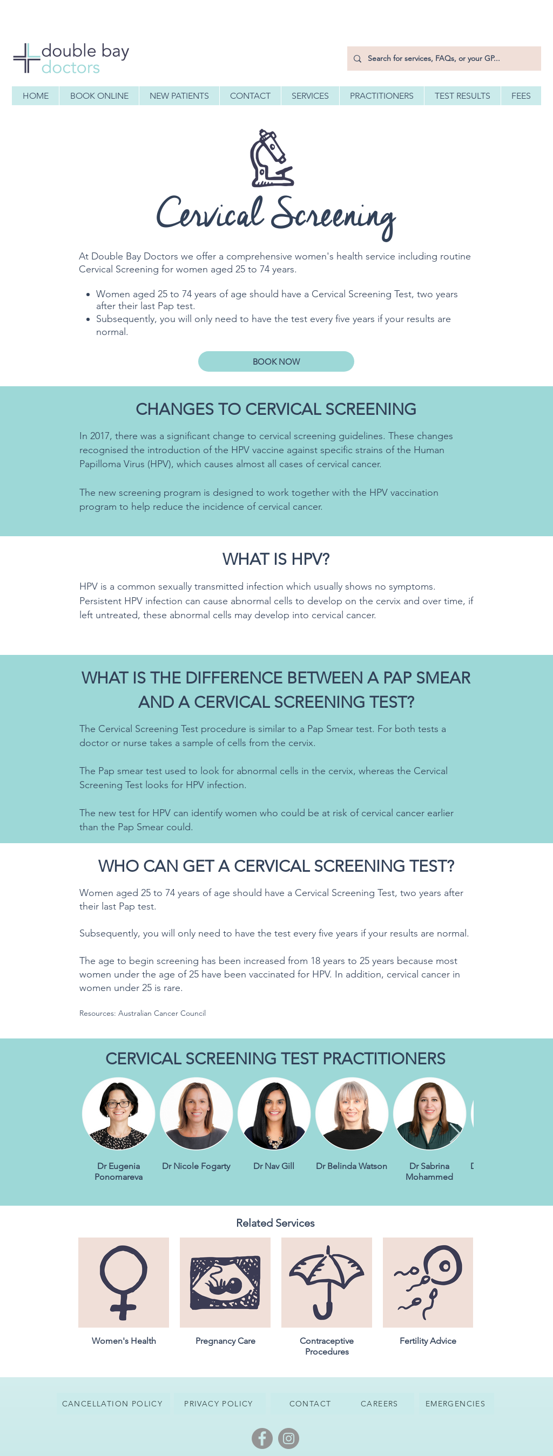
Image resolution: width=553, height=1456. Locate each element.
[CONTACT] (311, 1403)
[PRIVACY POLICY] (220, 1403)
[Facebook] (262, 1438)
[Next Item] (455, 1133)
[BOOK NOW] (276, 361)
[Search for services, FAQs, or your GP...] (443, 58)
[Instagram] (288, 1438)
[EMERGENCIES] (456, 1403)
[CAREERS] (380, 1403)
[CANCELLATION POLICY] (113, 1403)
